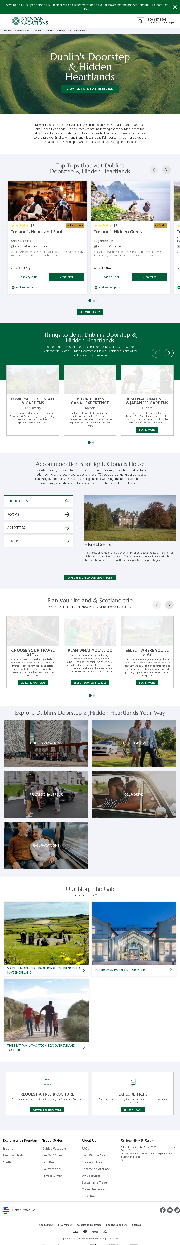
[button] (30, 1210)
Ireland (37, 30)
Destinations (22, 30)
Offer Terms (127, 1160)
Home (7, 30)
